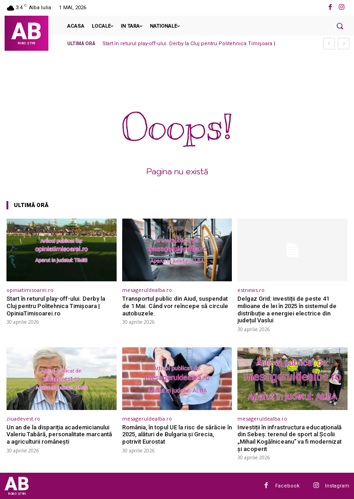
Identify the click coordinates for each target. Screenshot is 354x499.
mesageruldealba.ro (147, 289)
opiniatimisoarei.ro (29, 289)
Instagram (337, 486)
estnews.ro (251, 289)
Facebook (287, 486)
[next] (343, 43)
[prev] (329, 43)
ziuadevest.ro (23, 418)
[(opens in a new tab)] (61, 250)
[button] (339, 26)
